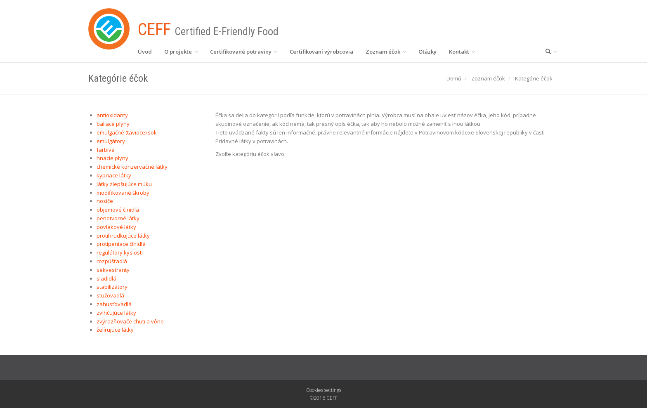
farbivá (106, 149)
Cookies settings (323, 390)
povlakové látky (116, 227)
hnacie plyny (112, 158)
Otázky (427, 51)
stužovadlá (110, 295)
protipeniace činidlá (121, 244)
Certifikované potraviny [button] (243, 51)
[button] (551, 51)
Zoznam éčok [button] (386, 51)
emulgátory (111, 141)
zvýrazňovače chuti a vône (130, 321)
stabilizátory (112, 286)
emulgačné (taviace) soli (126, 132)
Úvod (145, 51)
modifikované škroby (123, 192)
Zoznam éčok (488, 78)
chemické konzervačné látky (132, 166)
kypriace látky (114, 175)
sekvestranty (113, 270)
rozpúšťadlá (112, 261)
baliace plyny (113, 123)
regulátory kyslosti (120, 252)
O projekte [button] (181, 51)
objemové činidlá (118, 209)
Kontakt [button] (462, 51)
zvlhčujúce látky (116, 312)
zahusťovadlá (114, 304)
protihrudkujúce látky (123, 235)
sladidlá (106, 278)
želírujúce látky (115, 329)
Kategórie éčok (534, 78)
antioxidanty (112, 115)
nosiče (105, 201)
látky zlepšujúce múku (124, 184)
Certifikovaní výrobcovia (321, 51)
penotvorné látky (118, 218)
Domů (453, 78)
